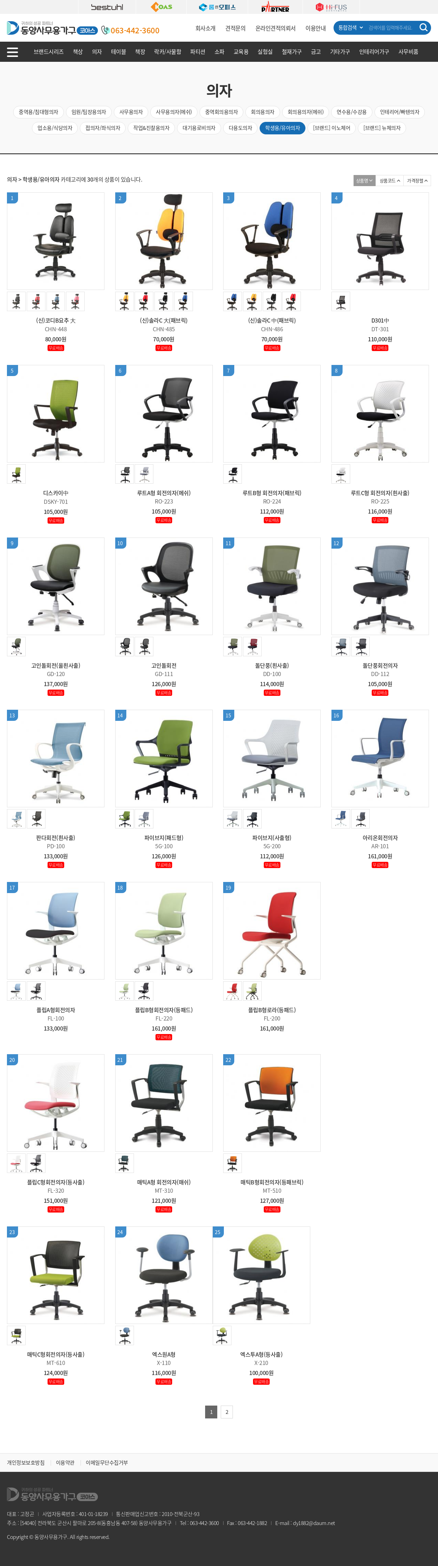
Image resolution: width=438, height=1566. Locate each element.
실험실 (265, 51)
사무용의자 (131, 112)
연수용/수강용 (352, 112)
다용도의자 (240, 128)
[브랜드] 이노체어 (331, 128)
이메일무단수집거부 (107, 1462)
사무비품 (408, 51)
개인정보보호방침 (25, 1462)
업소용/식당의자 (54, 128)
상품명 (362, 180)
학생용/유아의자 (282, 128)
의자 (97, 51)
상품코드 (388, 180)
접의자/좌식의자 (102, 128)
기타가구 (340, 51)
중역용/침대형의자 (38, 112)
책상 (78, 51)
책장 (140, 51)
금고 (316, 51)
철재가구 (292, 51)
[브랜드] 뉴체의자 (382, 128)
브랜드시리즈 (49, 51)
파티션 (197, 51)
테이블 (118, 51)
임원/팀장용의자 (88, 112)
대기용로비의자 (199, 128)
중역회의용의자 (221, 112)
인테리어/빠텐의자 (400, 112)
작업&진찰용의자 (151, 128)
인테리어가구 (374, 51)
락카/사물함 (167, 51)
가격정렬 (415, 180)
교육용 (241, 51)
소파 (219, 51)
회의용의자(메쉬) (306, 112)
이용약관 (65, 1462)
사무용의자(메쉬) (174, 112)
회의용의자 (263, 112)
